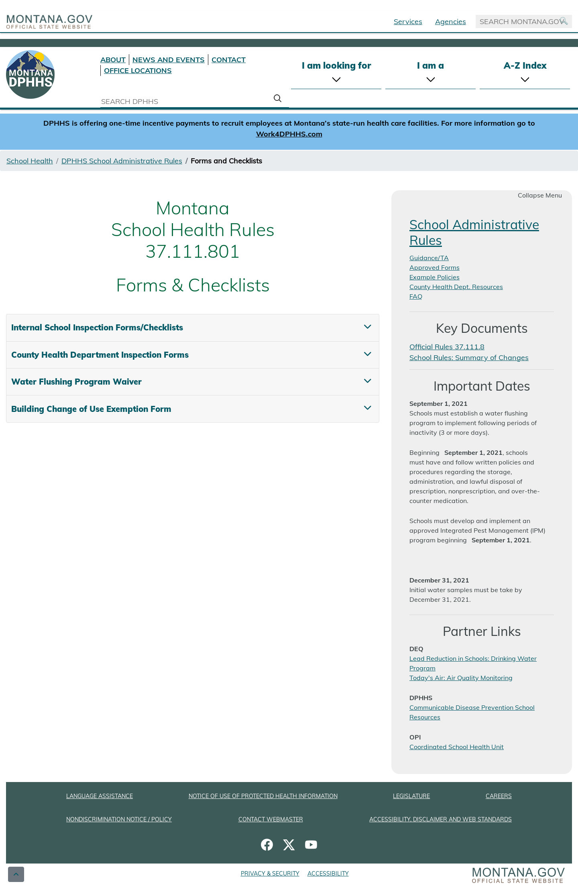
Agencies (450, 21)
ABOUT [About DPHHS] (113, 59)
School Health (29, 160)
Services (408, 21)
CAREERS (499, 796)
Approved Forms (434, 267)
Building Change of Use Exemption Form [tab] (91, 409)
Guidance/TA (429, 258)
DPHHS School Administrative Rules (121, 160)
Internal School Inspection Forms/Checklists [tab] (97, 327)
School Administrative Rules (474, 232)
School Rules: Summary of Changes (469, 357)
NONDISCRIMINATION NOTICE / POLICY (119, 819)
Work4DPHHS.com (289, 134)
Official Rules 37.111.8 (446, 346)
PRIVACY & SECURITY (270, 873)
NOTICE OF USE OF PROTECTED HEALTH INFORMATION (263, 796)
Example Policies (434, 277)
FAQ (415, 296)
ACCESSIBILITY (328, 873)
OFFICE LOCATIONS (138, 70)
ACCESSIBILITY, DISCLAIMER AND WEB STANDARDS (440, 819)
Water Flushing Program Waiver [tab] (76, 382)
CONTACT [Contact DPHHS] (229, 59)
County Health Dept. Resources (456, 287)
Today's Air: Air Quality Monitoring (461, 678)
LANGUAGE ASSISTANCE (99, 796)
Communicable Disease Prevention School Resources (472, 712)
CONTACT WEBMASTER (270, 819)
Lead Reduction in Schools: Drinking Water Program (473, 663)
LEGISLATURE (411, 796)
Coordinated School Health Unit (456, 747)
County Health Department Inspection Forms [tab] (100, 355)
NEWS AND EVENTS (168, 59)
